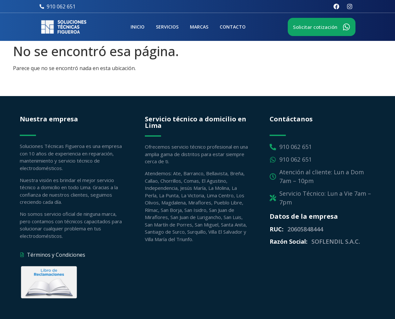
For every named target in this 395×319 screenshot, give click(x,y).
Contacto (233, 27)
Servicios (167, 27)
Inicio (138, 27)
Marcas (199, 27)
